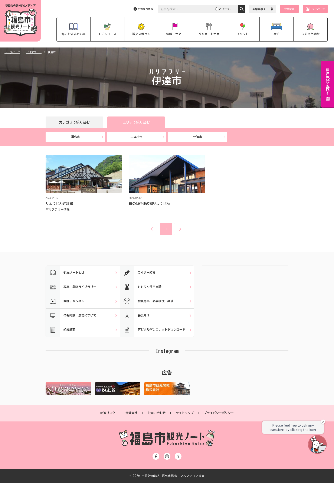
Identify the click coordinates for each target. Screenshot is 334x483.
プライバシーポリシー (219, 412)
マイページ (318, 9)
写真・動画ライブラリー (71, 287)
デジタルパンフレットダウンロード (152, 330)
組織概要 (60, 330)
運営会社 (131, 412)
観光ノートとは (65, 273)
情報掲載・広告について (71, 316)
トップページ (12, 52)
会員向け (135, 316)
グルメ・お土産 (209, 34)
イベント (243, 34)
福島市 (87, 136)
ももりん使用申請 (140, 287)
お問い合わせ (157, 412)
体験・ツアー (175, 34)
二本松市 (147, 136)
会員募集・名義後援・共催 (146, 301)
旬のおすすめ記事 (73, 34)
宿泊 (276, 34)
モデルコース (107, 34)
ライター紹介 (137, 273)
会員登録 (289, 9)
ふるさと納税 (311, 34)
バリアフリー (34, 52)
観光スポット (141, 34)
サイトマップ (185, 412)
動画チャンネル (65, 301)
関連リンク (107, 412)
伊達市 (209, 136)
